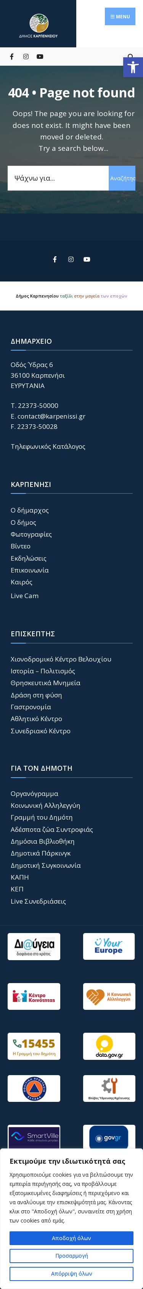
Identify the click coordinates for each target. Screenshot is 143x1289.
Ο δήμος (23, 522)
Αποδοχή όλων (71, 1238)
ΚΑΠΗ (20, 877)
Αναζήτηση (122, 178)
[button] (133, 67)
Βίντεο (21, 546)
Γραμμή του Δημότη (42, 817)
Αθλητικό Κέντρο (36, 718)
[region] (71, 1218)
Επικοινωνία (30, 570)
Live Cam (25, 595)
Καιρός (21, 581)
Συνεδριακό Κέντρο (41, 730)
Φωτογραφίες (31, 534)
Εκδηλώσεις (29, 558)
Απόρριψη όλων (71, 1273)
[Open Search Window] (130, 56)
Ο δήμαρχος (30, 510)
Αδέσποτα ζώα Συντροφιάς (52, 829)
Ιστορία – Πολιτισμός (43, 670)
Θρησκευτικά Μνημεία (45, 682)
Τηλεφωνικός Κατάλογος (48, 446)
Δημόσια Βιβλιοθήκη (43, 841)
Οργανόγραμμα (34, 793)
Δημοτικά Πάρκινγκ (41, 853)
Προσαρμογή (71, 1255)
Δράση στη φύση (36, 695)
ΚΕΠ (17, 889)
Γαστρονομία (31, 706)
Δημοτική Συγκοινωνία (46, 865)
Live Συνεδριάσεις (38, 901)
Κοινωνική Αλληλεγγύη (45, 805)
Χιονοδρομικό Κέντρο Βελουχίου (61, 659)
